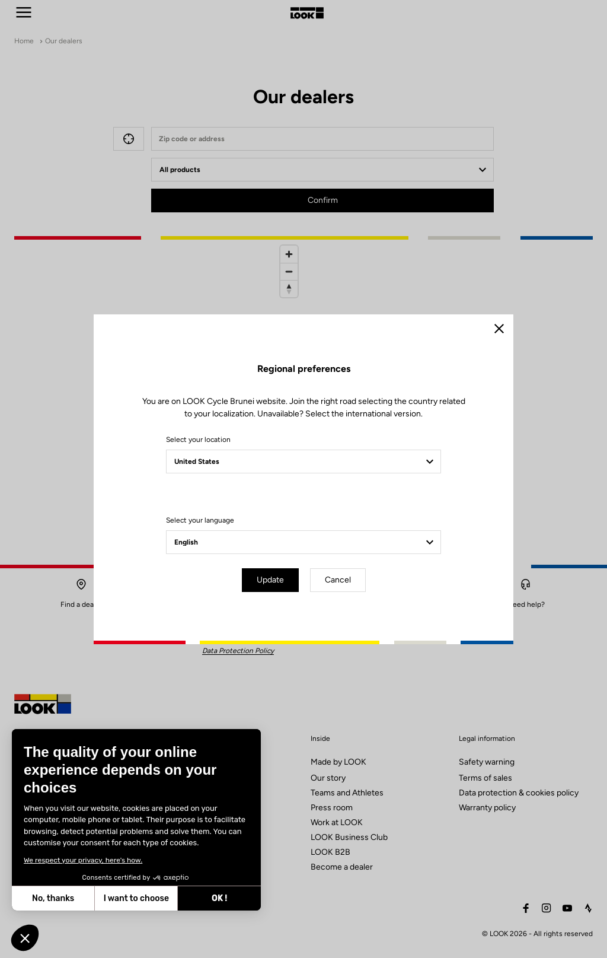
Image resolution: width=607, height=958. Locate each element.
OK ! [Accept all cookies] (152, 898)
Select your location (198, 439)
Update (270, 580)
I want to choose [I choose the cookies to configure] (69, 898)
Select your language (200, 520)
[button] (25, 938)
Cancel (338, 580)
